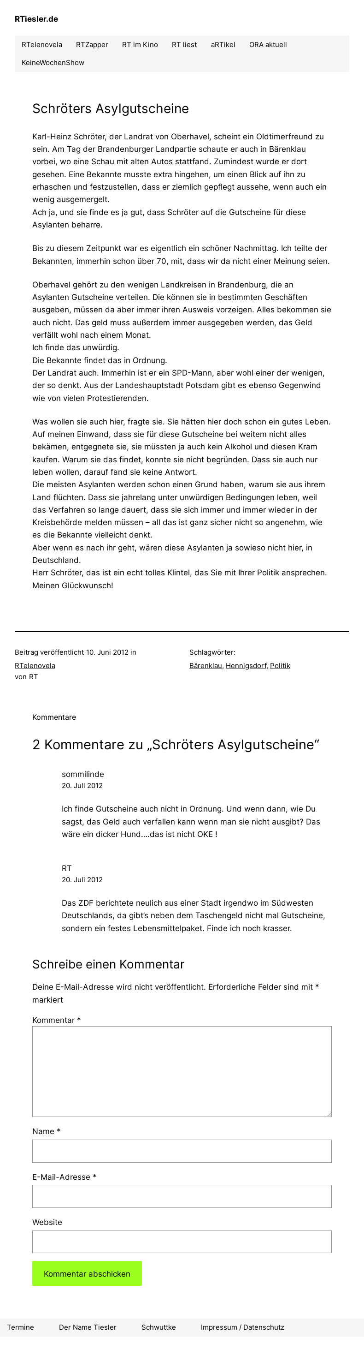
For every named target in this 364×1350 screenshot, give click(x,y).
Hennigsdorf (246, 665)
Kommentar (56, 1020)
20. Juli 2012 (82, 785)
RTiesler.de (36, 19)
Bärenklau (205, 665)
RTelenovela (35, 665)
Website (47, 1222)
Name (46, 1131)
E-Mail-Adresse (64, 1177)
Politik (280, 665)
